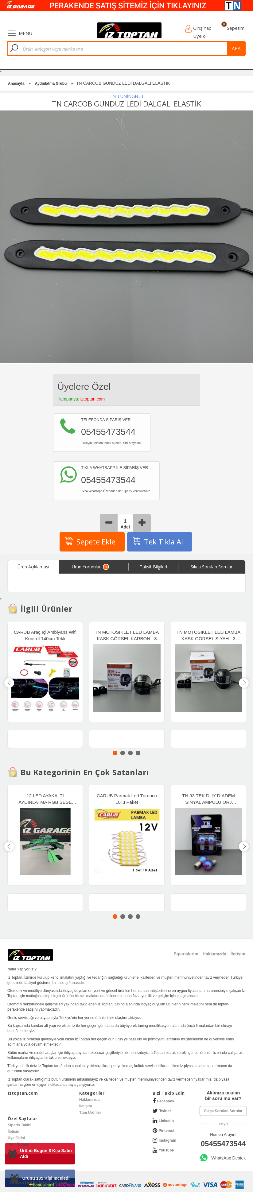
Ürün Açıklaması (33, 567)
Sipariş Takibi (19, 1125)
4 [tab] (138, 753)
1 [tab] (115, 753)
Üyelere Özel (84, 386)
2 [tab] (122, 753)
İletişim (85, 1106)
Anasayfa (16, 83)
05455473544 (223, 1144)
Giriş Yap (202, 28)
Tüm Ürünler (90, 1112)
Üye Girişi (16, 1138)
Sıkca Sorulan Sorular (211, 567)
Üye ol (200, 36)
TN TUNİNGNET (126, 96)
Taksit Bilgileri (153, 567)
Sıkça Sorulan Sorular (223, 1111)
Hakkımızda (89, 1099)
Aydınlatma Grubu (51, 83)
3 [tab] (130, 753)
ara (236, 48)
